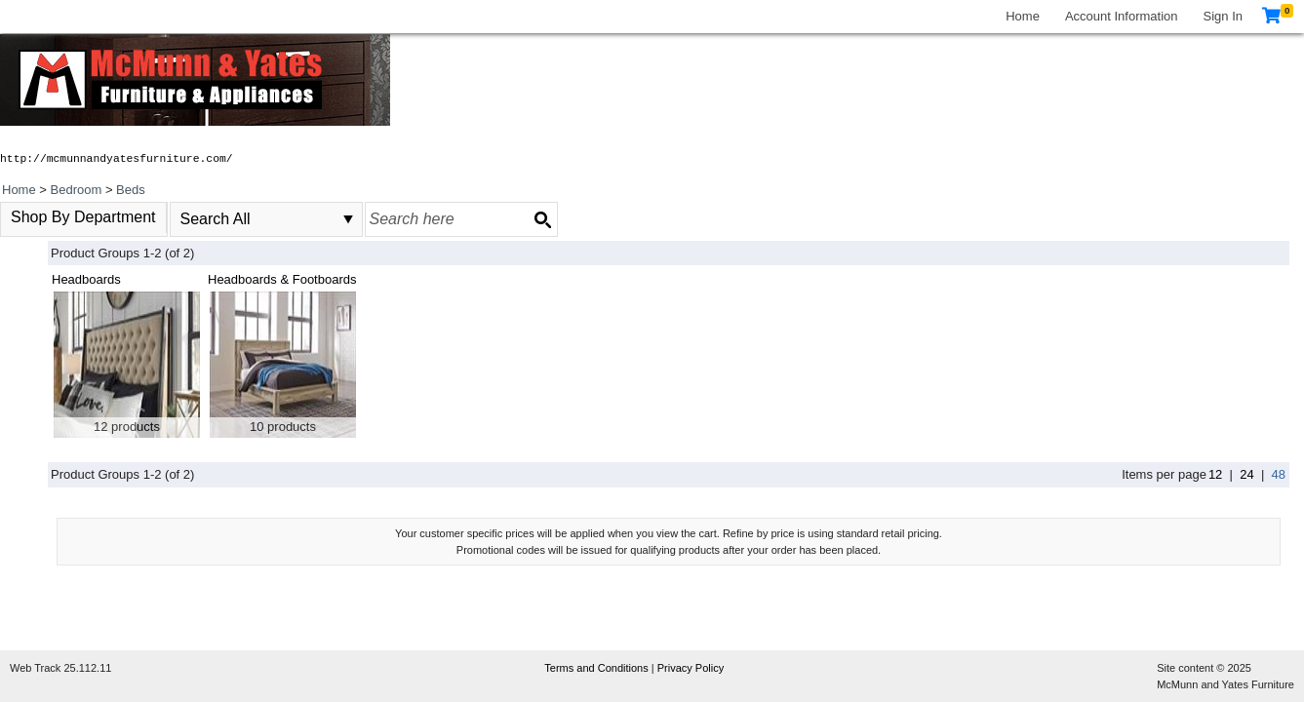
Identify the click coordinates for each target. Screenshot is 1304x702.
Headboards (86, 279)
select (348, 219)
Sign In (1223, 16)
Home (1023, 16)
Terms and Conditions (597, 668)
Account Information (1121, 16)
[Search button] (542, 219)
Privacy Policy (690, 668)
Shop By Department (83, 217)
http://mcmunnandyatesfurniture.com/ (116, 159)
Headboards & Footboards (282, 279)
